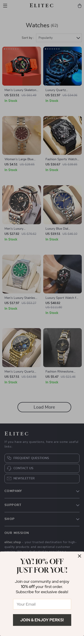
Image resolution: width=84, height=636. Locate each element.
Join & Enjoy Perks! (42, 619)
